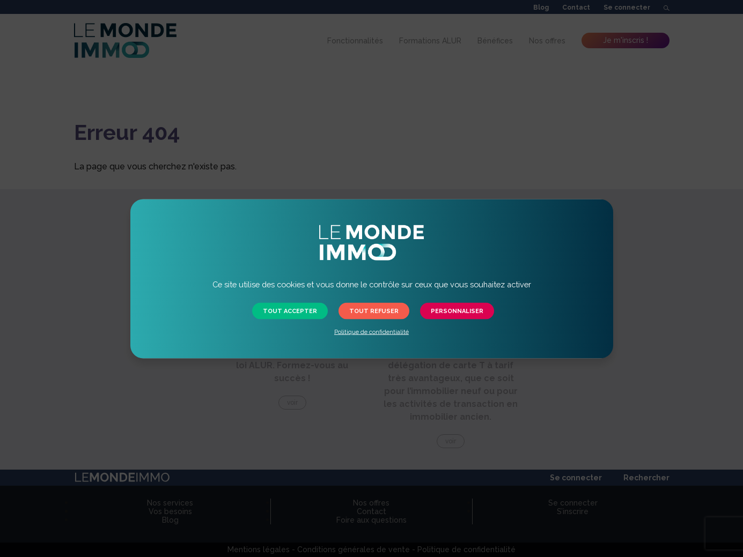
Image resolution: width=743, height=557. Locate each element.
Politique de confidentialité (371, 331)
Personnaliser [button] (457, 310)
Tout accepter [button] (290, 310)
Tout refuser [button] (374, 310)
